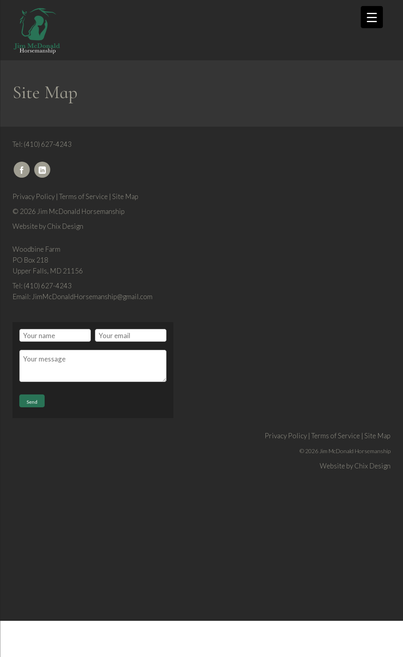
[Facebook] (22, 170)
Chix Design (65, 226)
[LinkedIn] (42, 170)
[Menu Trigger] (372, 17)
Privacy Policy (33, 196)
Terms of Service (83, 196)
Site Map (125, 196)
